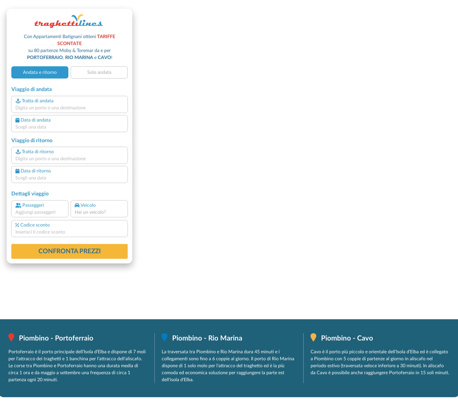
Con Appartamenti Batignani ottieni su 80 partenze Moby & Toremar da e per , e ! (69, 47)
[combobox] (69, 107)
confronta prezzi (69, 251)
